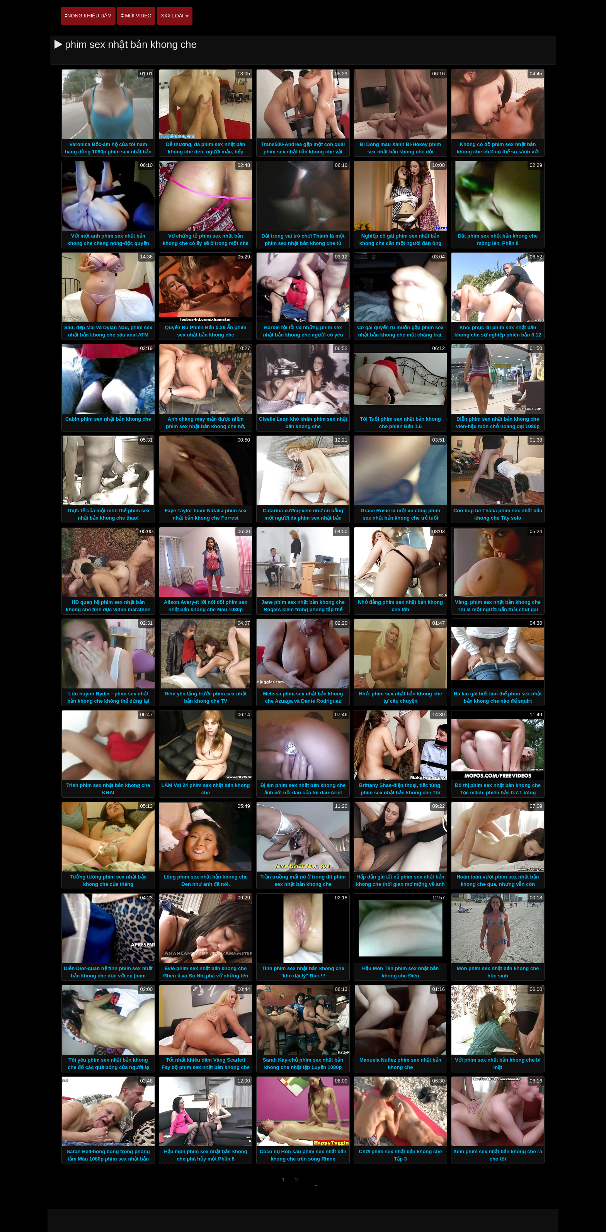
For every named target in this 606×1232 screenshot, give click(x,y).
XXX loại (175, 16)
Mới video (136, 16)
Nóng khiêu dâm (88, 16)
